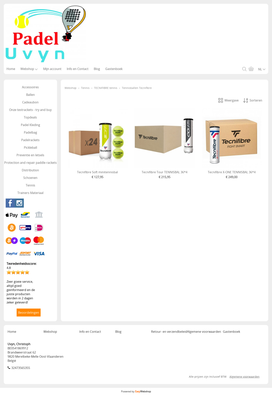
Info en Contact (77, 69)
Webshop (29, 69)
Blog (97, 69)
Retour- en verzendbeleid (169, 332)
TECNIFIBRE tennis (105, 88)
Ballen (30, 95)
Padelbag (30, 132)
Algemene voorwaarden (204, 332)
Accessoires (30, 87)
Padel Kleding (30, 125)
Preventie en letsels (30, 155)
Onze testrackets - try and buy (30, 110)
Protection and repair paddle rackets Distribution (30, 166)
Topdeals (30, 117)
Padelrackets (30, 140)
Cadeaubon (30, 102)
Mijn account (52, 69)
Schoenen (30, 178)
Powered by (136, 391)
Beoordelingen (28, 312)
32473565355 (20, 368)
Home (10, 69)
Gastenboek (113, 69)
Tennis (30, 185)
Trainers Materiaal (30, 193)
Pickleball (30, 148)
